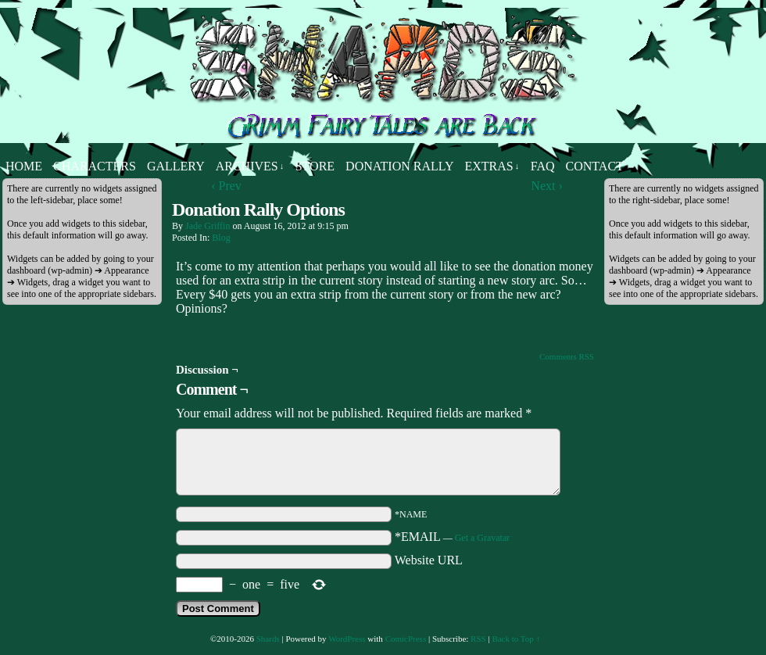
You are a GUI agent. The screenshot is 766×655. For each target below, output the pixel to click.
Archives (250, 166)
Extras (491, 166)
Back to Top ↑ (516, 638)
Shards (268, 638)
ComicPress (406, 638)
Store (315, 166)
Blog (221, 237)
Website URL (429, 560)
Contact (595, 166)
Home (23, 166)
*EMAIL (452, 536)
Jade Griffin (207, 225)
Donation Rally (399, 166)
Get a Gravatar (482, 537)
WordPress (346, 638)
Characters (94, 166)
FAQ (543, 166)
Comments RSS (566, 356)
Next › (546, 185)
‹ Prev (226, 185)
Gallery (176, 166)
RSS (478, 638)
